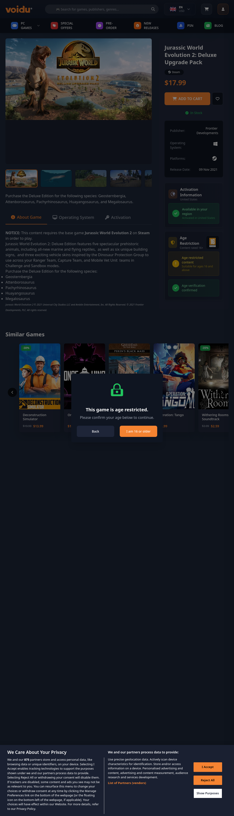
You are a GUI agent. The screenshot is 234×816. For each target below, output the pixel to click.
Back (95, 431)
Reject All (208, 787)
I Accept (208, 774)
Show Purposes (208, 800)
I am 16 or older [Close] (138, 431)
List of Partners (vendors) (127, 790)
